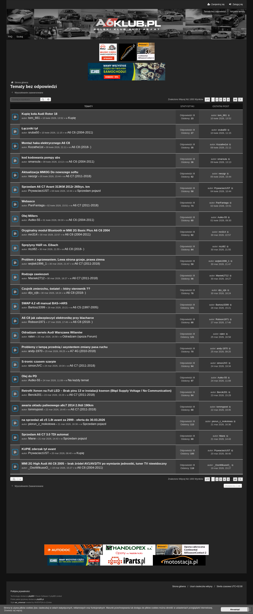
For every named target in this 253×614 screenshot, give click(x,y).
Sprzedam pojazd (89, 190)
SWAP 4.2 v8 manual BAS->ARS (44, 303)
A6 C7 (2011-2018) (78, 176)
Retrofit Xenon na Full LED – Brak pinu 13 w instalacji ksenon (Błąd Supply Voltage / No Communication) (96, 390)
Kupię (72, 117)
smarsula (34, 161)
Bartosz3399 (36, 307)
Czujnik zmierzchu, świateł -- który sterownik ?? (56, 288)
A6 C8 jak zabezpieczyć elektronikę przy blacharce (58, 318)
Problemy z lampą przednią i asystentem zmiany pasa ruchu (65, 347)
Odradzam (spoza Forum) (79, 336)
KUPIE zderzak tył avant (39, 449)
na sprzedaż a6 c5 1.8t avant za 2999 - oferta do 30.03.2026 (63, 420)
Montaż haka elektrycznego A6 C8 (46, 143)
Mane (32, 438)
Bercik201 (34, 394)
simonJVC (35, 365)
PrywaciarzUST (38, 190)
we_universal (20, 602)
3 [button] (220, 99)
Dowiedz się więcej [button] (13, 610)
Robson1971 (36, 321)
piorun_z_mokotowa (41, 423)
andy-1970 (35, 351)
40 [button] (235, 99)
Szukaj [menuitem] (20, 36)
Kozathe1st (35, 147)
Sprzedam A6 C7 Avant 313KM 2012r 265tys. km (56, 186)
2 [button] (217, 99)
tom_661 (34, 117)
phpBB (31, 596)
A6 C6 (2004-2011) (80, 132)
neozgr (32, 176)
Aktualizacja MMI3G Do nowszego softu (50, 172)
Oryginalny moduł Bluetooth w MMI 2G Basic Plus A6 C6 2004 (66, 230)
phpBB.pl (40, 599)
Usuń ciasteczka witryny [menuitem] (201, 586)
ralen (31, 336)
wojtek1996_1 (37, 263)
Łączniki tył (30, 128)
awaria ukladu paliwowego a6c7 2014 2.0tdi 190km (57, 405)
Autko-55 (34, 219)
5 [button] (228, 99)
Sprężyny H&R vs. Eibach (40, 245)
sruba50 (33, 132)
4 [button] (224, 99)
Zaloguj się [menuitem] (235, 4)
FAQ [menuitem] (10, 36)
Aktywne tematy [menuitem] (237, 11)
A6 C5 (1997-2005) (85, 307)
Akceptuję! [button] (235, 609)
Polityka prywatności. (20, 591)
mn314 (32, 234)
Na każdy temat (78, 380)
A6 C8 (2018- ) (81, 147)
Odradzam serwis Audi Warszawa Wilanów (52, 332)
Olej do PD (29, 376)
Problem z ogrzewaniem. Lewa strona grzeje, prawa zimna (63, 259)
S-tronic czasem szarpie (39, 361)
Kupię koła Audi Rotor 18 (39, 114)
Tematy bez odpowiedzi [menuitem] (215, 11)
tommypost (35, 409)
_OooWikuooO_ (39, 467)
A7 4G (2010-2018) (83, 351)
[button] (207, 99)
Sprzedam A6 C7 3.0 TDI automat (45, 434)
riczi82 (32, 249)
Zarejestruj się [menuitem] (216, 4)
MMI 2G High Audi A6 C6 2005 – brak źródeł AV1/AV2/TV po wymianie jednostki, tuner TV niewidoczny (94, 463)
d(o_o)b (33, 292)
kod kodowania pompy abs (41, 157)
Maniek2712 (36, 278)
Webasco (28, 201)
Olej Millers (30, 216)
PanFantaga (36, 205)
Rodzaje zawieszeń (35, 274)
